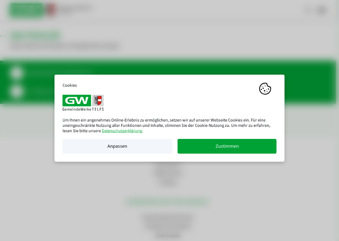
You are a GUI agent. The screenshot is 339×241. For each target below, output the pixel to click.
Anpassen (117, 148)
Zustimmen (227, 148)
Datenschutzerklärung (122, 133)
